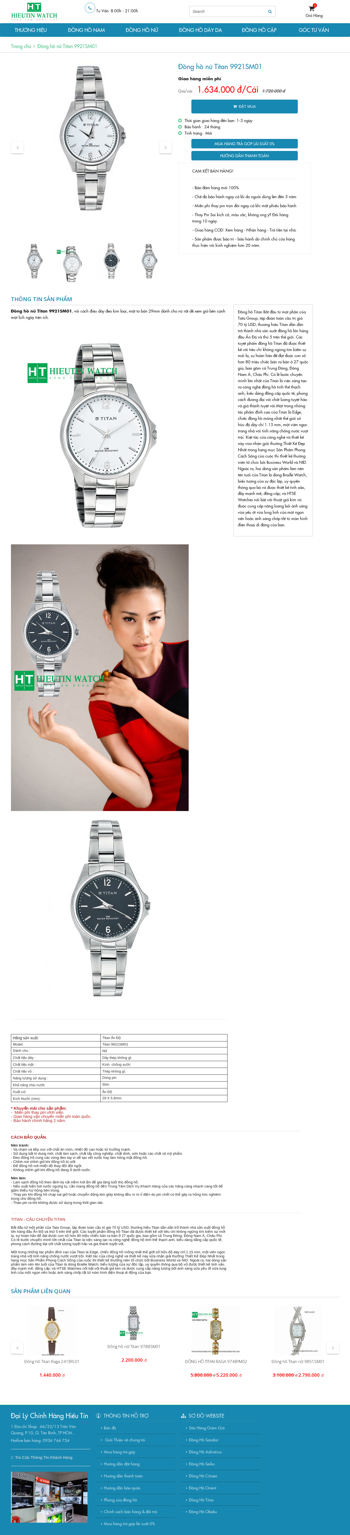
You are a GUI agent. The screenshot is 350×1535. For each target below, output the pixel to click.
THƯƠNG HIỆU (31, 29)
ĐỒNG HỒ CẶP (259, 29)
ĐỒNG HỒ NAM (86, 29)
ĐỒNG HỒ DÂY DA (200, 29)
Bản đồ (110, 1427)
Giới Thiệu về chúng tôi (124, 1439)
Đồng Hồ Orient (202, 1488)
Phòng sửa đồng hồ (120, 1500)
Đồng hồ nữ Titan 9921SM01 (67, 46)
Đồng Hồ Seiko (202, 1463)
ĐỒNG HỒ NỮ (142, 29)
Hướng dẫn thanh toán (244, 155)
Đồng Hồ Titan (201, 1500)
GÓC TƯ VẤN (314, 29)
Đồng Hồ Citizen (203, 1475)
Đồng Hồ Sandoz (203, 1439)
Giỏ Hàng (314, 15)
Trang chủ (21, 46)
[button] (17, 147)
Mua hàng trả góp (119, 1451)
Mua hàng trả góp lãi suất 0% (245, 143)
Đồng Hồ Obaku (203, 1511)
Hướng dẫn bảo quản (122, 1488)
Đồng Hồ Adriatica (205, 1451)
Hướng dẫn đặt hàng (121, 1463)
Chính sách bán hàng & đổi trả (130, 1511)
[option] (91, 138)
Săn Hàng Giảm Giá (206, 1427)
